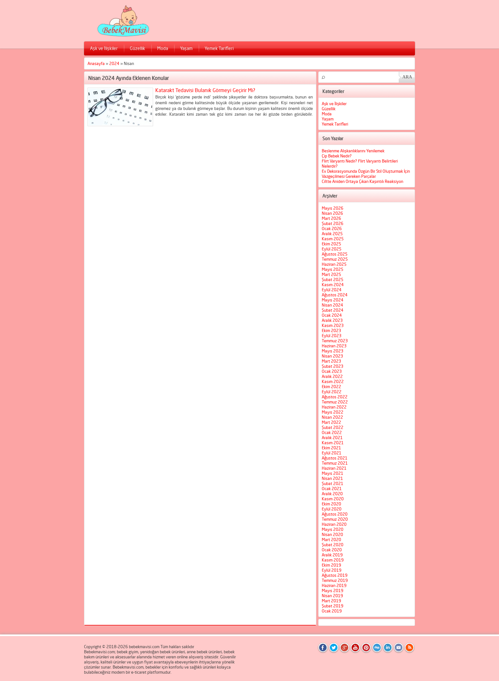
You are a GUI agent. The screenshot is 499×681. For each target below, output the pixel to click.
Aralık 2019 (332, 554)
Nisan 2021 (332, 478)
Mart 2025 (331, 274)
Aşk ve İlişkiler (104, 48)
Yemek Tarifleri (219, 48)
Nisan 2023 (332, 356)
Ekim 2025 (331, 243)
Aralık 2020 (332, 493)
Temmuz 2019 (335, 580)
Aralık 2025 (332, 233)
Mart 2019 (331, 600)
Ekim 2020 (331, 503)
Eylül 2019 (331, 570)
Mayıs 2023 (332, 350)
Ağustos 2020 (335, 514)
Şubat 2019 (332, 605)
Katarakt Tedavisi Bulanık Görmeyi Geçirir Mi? (205, 90)
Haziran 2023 (334, 345)
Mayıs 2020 (332, 529)
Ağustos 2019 (335, 575)
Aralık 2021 (332, 437)
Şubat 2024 (332, 310)
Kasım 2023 (333, 325)
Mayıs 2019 (332, 590)
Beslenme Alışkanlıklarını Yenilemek (353, 150)
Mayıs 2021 (332, 473)
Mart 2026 (331, 218)
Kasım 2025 (333, 238)
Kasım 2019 (333, 559)
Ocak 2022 (332, 432)
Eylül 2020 (331, 508)
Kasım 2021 (333, 442)
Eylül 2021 (331, 452)
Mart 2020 (331, 539)
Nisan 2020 (332, 534)
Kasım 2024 (333, 284)
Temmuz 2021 (335, 463)
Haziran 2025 (334, 264)
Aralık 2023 (332, 320)
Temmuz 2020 (335, 519)
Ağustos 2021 (335, 457)
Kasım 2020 (333, 498)
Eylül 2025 (331, 248)
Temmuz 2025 (335, 259)
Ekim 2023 (331, 330)
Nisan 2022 (332, 417)
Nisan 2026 (332, 213)
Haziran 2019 (334, 585)
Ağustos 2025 (335, 254)
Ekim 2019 (331, 565)
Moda (162, 48)
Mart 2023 (331, 361)
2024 (114, 63)
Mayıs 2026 (332, 208)
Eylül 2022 (331, 391)
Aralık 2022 (332, 376)
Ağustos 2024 (335, 294)
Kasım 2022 (333, 381)
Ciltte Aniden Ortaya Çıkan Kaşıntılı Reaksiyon (362, 181)
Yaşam (186, 48)
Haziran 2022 (334, 406)
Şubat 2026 (332, 223)
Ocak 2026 (332, 228)
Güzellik (137, 48)
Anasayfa (96, 63)
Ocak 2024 (332, 315)
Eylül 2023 (331, 335)
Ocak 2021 (332, 488)
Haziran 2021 (334, 468)
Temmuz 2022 (335, 401)
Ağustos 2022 (335, 396)
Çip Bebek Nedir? (337, 155)
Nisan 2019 (332, 595)
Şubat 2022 (332, 427)
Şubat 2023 (332, 366)
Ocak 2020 (332, 549)
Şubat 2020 (332, 544)
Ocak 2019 (332, 610)
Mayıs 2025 (332, 269)
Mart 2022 (331, 422)
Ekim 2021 (331, 447)
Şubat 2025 (332, 279)
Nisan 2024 (332, 305)
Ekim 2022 (331, 386)
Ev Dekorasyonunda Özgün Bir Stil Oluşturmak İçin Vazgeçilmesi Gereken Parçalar (366, 174)
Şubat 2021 (332, 483)
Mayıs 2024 (332, 299)
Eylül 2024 (331, 289)
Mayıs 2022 (332, 412)
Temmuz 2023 (335, 340)
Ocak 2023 (332, 371)
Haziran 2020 (334, 524)
